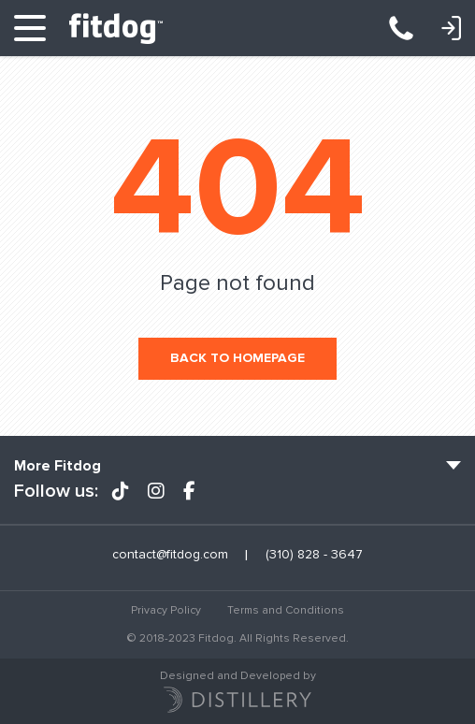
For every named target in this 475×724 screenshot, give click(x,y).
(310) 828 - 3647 (410, 28)
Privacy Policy (166, 610)
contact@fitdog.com (170, 554)
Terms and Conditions (285, 610)
